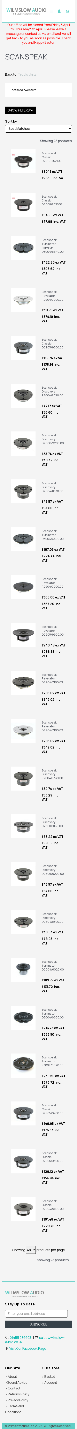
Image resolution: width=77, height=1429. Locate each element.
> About (11, 1376)
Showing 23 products (56, 141)
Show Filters (20, 110)
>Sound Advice (16, 1382)
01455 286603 (20, 1337)
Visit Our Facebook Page (25, 1348)
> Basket (48, 1376)
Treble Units (27, 74)
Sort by (11, 121)
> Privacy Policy (16, 1400)
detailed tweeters (24, 90)
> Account (49, 1382)
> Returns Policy (17, 1394)
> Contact (12, 1388)
